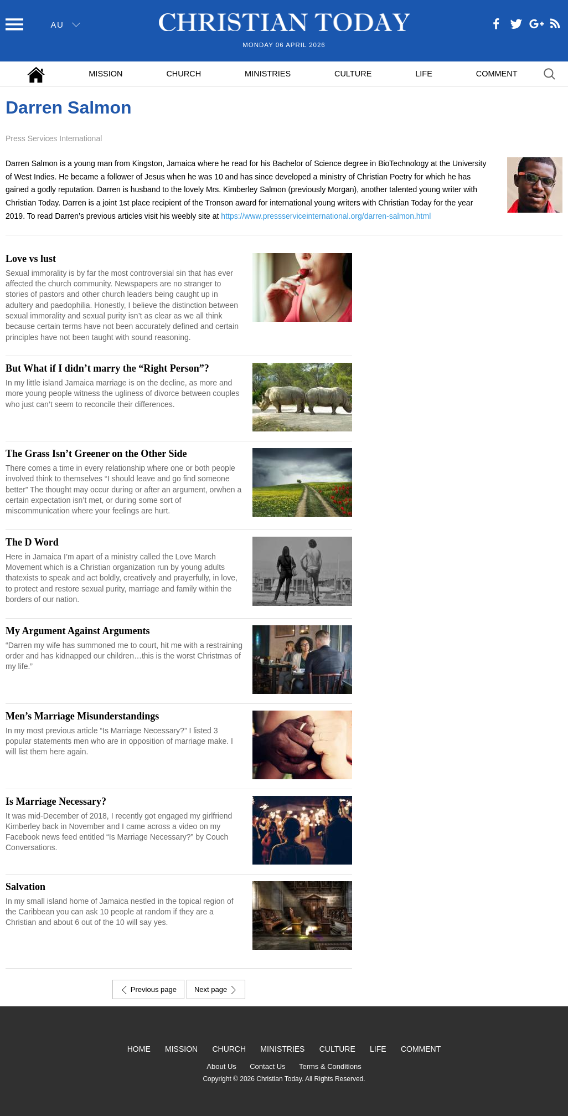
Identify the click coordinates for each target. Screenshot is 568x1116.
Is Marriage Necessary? (56, 801)
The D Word (32, 542)
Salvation (25, 886)
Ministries (268, 73)
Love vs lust (31, 258)
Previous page (148, 989)
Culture (352, 73)
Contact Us (267, 1066)
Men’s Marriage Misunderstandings (82, 716)
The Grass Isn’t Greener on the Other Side (96, 453)
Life (423, 73)
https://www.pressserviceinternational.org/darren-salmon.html (326, 216)
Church (183, 73)
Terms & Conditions (330, 1066)
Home (139, 1049)
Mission (105, 73)
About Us (221, 1066)
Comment (497, 73)
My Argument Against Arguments (78, 630)
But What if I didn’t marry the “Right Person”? (107, 368)
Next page (215, 989)
